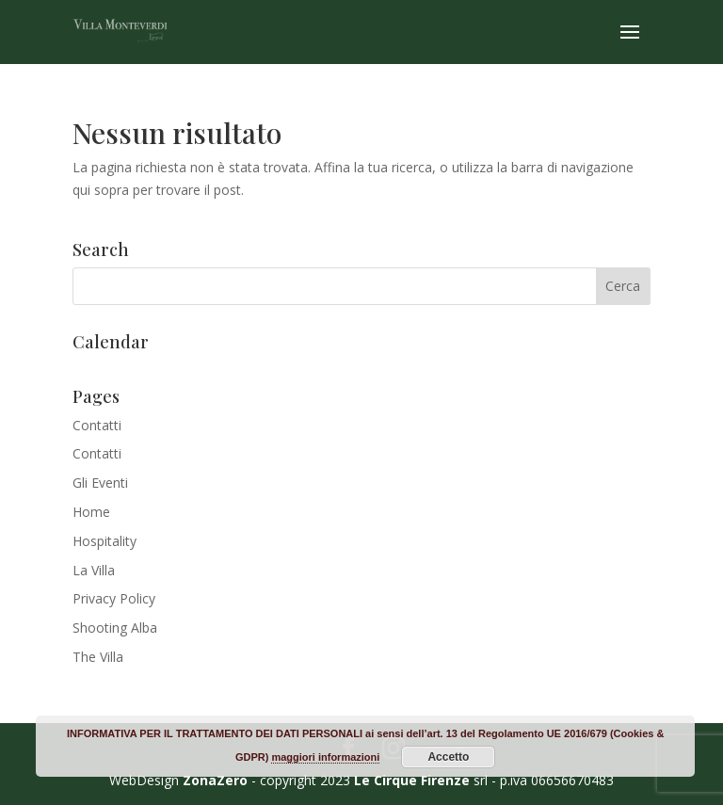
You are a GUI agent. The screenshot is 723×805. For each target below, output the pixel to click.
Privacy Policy (113, 598)
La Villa (93, 570)
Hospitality (104, 541)
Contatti (96, 425)
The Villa (97, 657)
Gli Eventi (100, 482)
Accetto (448, 757)
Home (91, 512)
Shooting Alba (114, 627)
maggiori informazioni (325, 757)
